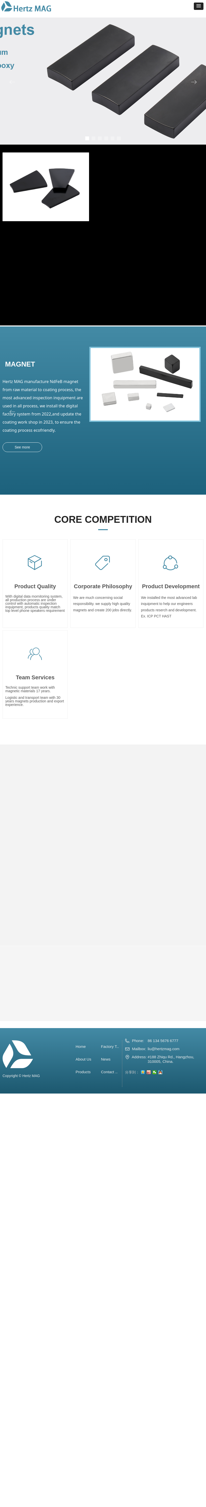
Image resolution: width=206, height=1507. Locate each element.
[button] (198, 6)
